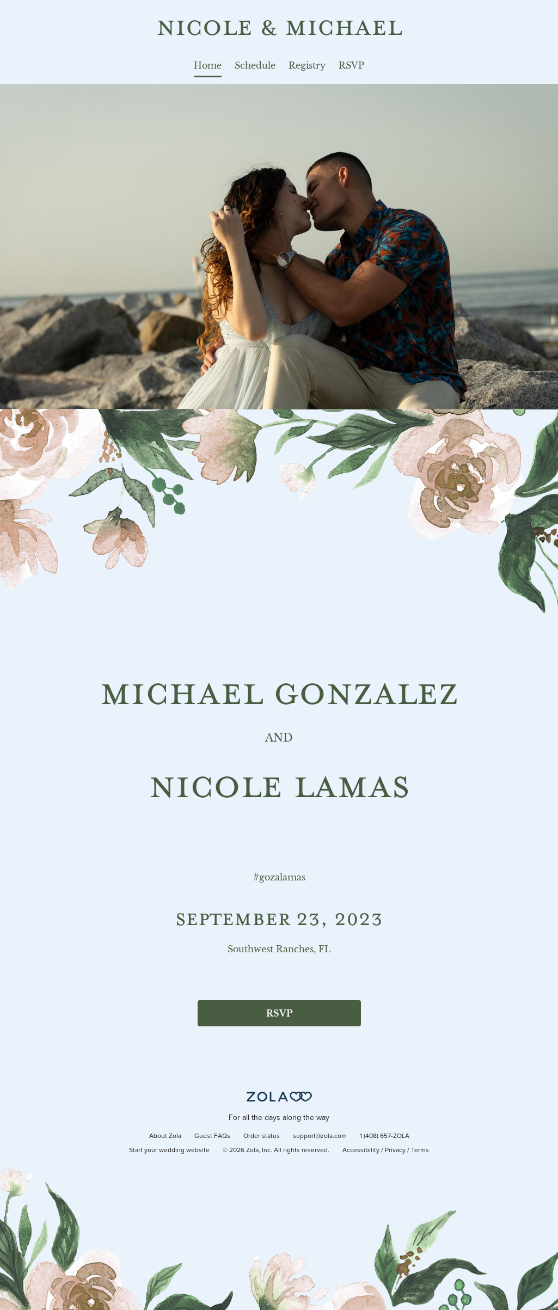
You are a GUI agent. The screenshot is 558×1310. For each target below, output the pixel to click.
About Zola (165, 1136)
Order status (261, 1136)
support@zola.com (320, 1136)
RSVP (351, 65)
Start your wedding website (169, 1150)
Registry (307, 65)
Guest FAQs (212, 1136)
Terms (420, 1150)
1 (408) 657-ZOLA (384, 1136)
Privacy (395, 1150)
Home (208, 65)
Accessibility (360, 1150)
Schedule (255, 65)
